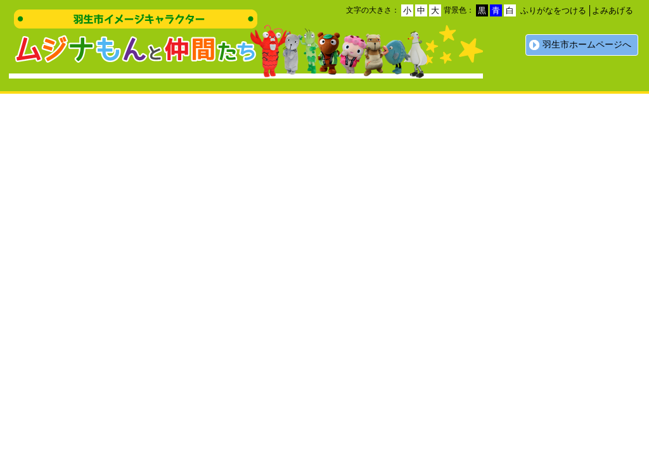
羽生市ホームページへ (587, 44)
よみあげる (612, 10)
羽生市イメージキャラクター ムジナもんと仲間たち (136, 39)
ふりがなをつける (553, 10)
